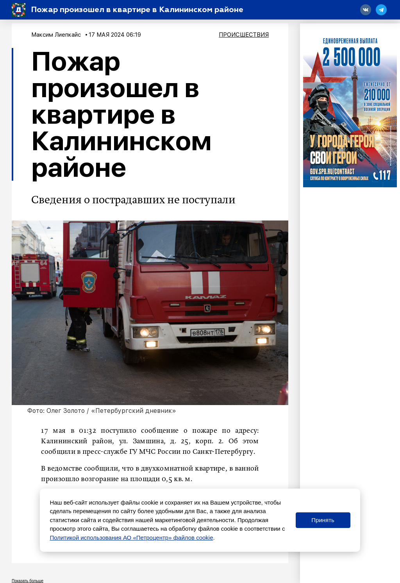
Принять (322, 520)
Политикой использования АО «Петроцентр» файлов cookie (131, 537)
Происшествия (244, 34)
